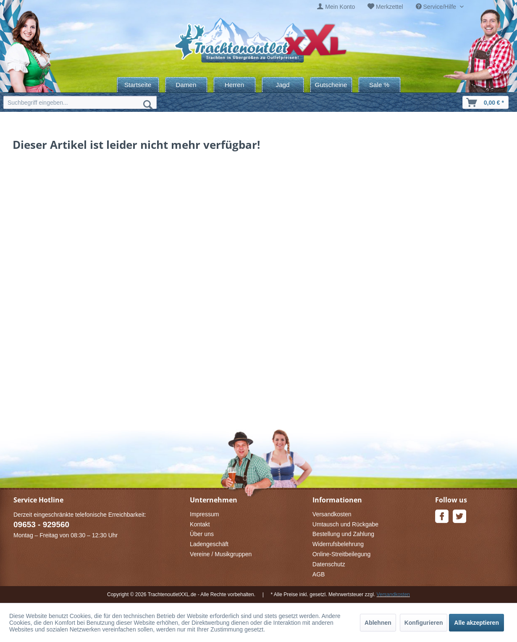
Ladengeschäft (209, 544)
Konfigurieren (423, 622)
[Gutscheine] (331, 84)
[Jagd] (283, 84)
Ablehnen (378, 622)
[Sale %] (379, 84)
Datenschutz (328, 564)
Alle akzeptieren (476, 622)
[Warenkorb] (485, 102)
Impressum (204, 514)
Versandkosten (332, 514)
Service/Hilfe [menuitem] (437, 6)
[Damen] (186, 84)
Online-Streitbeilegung (341, 554)
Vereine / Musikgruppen (221, 554)
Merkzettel (389, 6)
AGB (318, 574)
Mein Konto (340, 6)
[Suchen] (148, 104)
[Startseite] (138, 84)
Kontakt (200, 524)
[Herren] (234, 84)
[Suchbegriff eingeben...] (80, 102)
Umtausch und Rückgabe (345, 524)
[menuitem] (336, 7)
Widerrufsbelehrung (338, 544)
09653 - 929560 (41, 524)
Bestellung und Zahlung (343, 534)
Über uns (202, 534)
